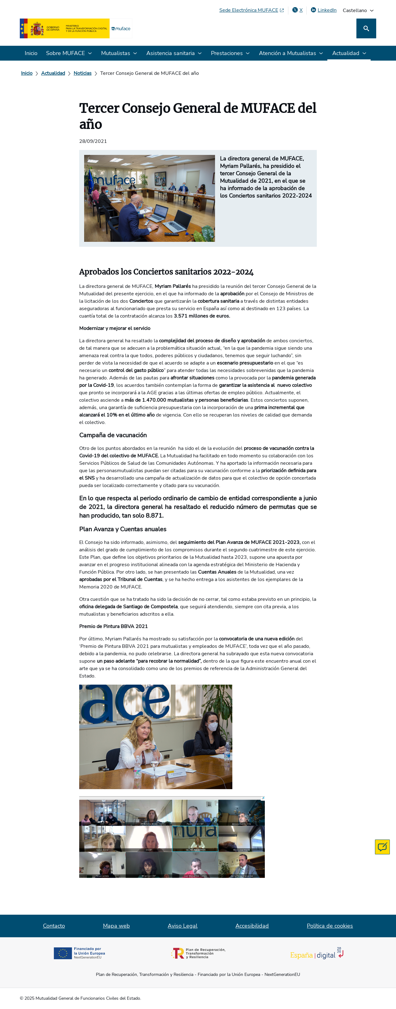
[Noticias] (83, 73)
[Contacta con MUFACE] (382, 847)
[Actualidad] (53, 73)
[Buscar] (366, 28)
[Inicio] (26, 73)
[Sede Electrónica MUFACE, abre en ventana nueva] (251, 10)
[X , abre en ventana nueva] (297, 10)
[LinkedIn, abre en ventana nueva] (323, 10)
